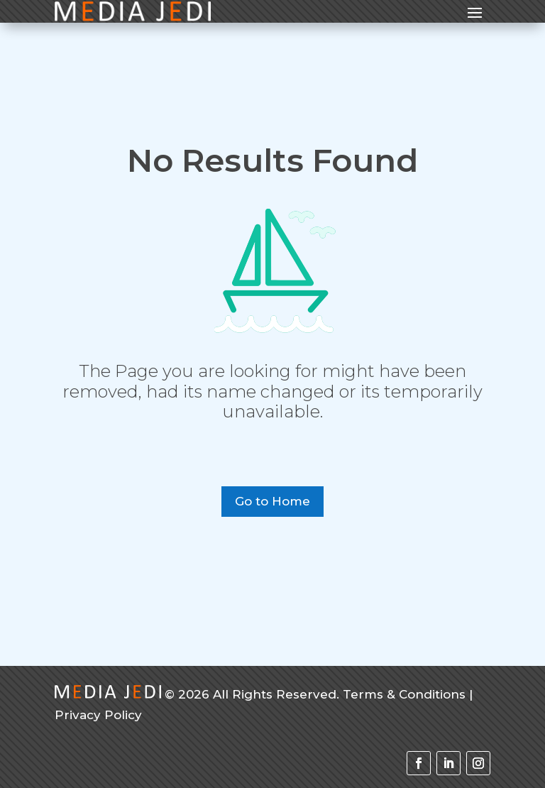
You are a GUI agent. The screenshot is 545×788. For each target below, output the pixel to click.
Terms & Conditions (404, 694)
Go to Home (272, 501)
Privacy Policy (98, 715)
